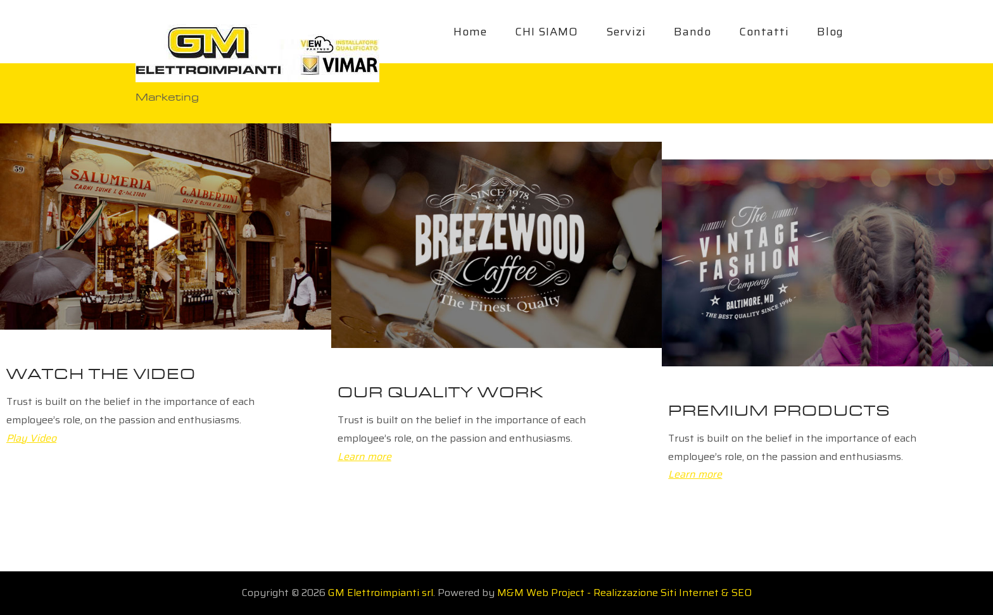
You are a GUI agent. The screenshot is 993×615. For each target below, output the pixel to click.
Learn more (364, 456)
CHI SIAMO (546, 31)
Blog (830, 31)
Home (470, 31)
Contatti (764, 31)
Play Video (31, 438)
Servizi (626, 31)
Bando (692, 31)
